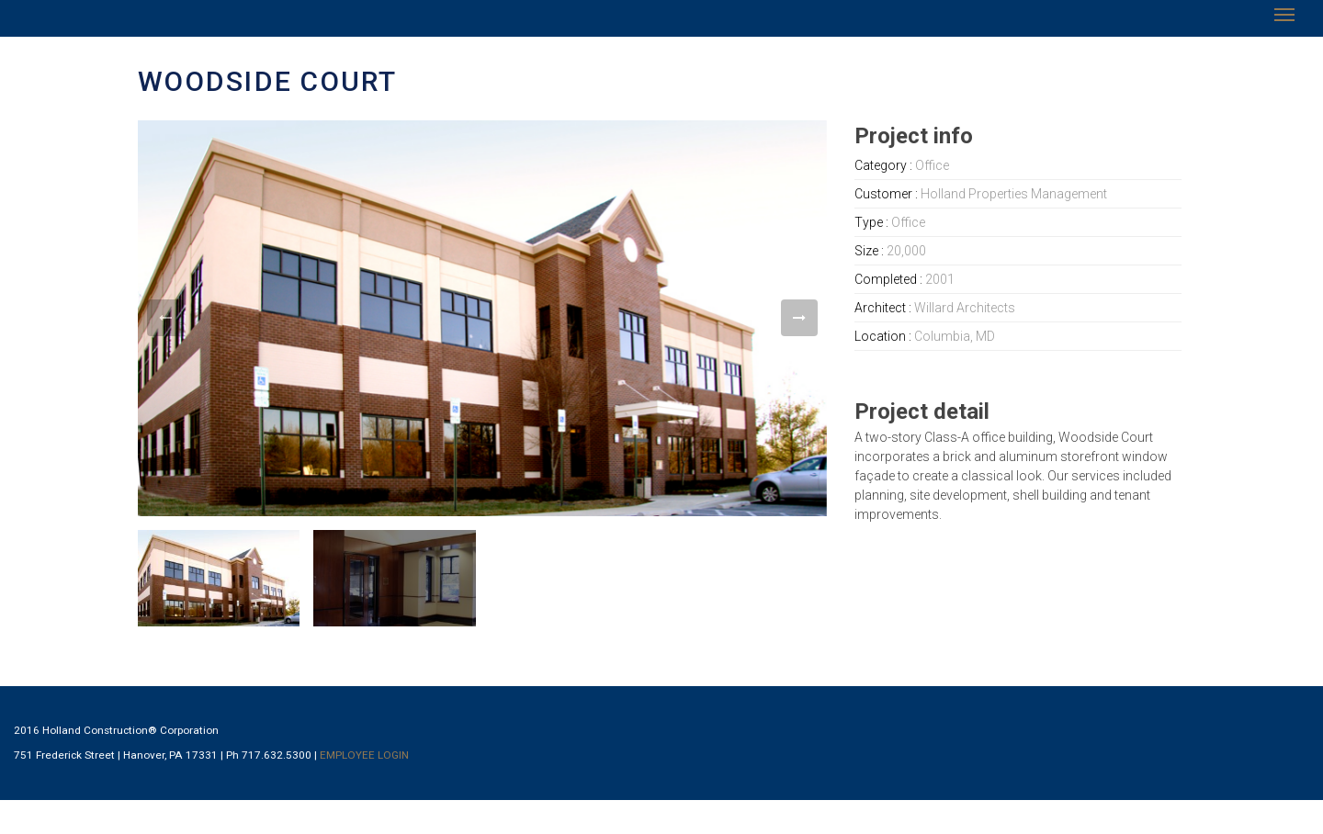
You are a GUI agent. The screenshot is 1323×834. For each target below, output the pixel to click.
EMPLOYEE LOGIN (364, 755)
